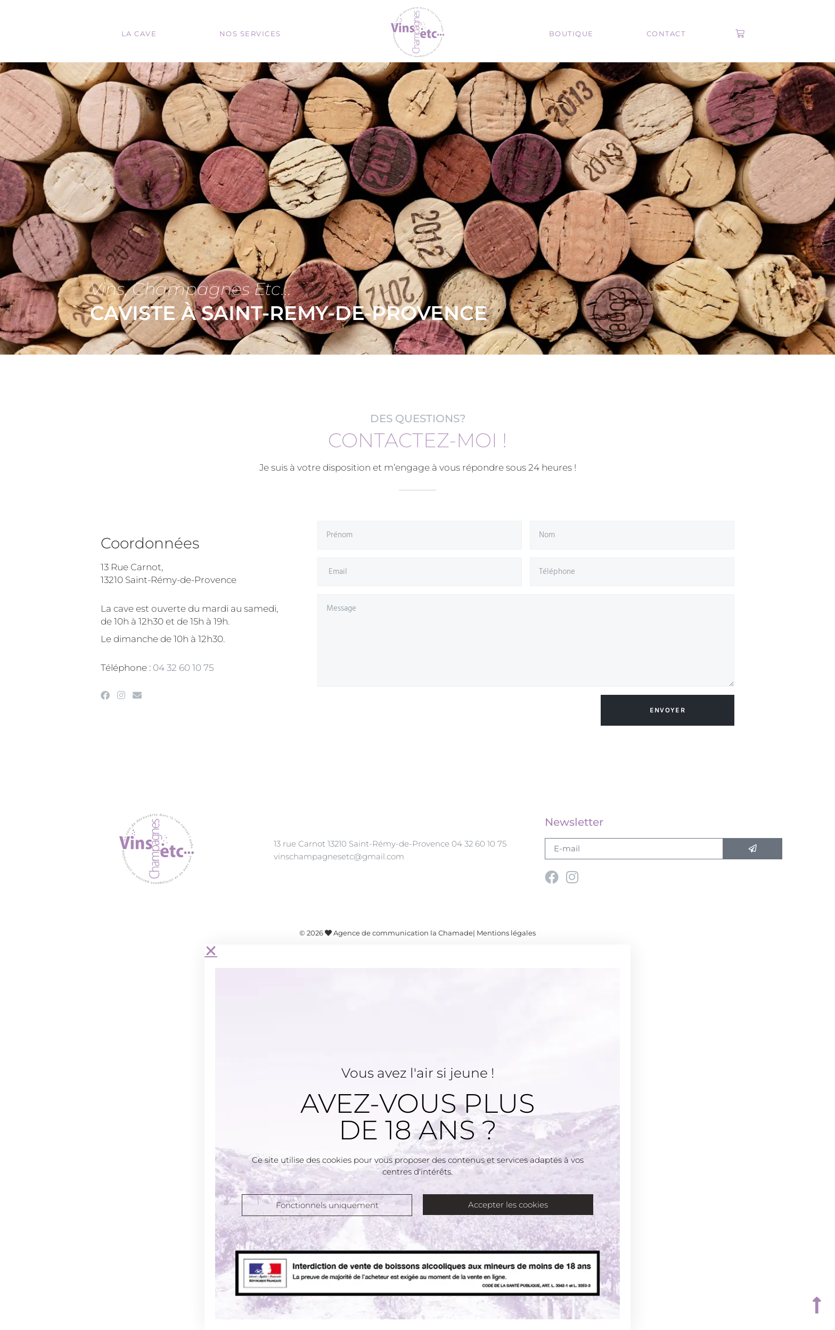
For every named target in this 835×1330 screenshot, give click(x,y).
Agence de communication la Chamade (403, 933)
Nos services (250, 33)
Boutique (571, 33)
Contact (666, 33)
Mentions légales (506, 933)
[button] (417, 951)
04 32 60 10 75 (183, 667)
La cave (139, 33)
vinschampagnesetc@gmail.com (339, 856)
